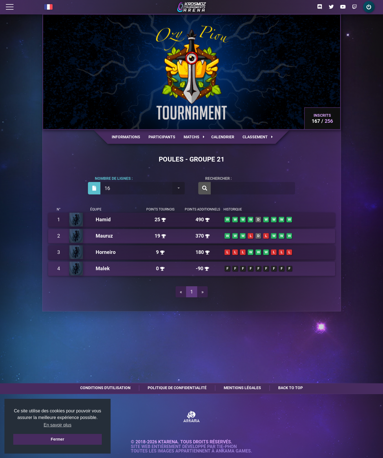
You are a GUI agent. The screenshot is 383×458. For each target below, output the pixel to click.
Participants (161, 137)
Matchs (194, 137)
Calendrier (222, 137)
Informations (126, 137)
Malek (103, 268)
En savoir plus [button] (58, 425)
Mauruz (104, 236)
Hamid (103, 219)
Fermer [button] (57, 439)
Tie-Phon (227, 446)
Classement (258, 137)
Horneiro (106, 252)
